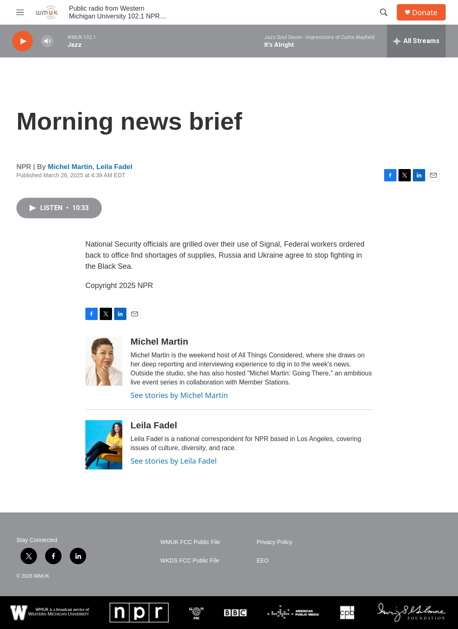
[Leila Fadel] (103, 444)
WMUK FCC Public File (190, 542)
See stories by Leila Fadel (174, 461)
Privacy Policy (274, 542)
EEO (262, 561)
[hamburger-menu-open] (20, 12)
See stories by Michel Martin (179, 395)
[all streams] (416, 41)
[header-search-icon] (384, 12)
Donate (424, 12)
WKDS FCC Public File (189, 561)
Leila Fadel (114, 167)
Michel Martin (70, 167)
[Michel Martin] (103, 361)
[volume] (47, 41)
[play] (22, 41)
